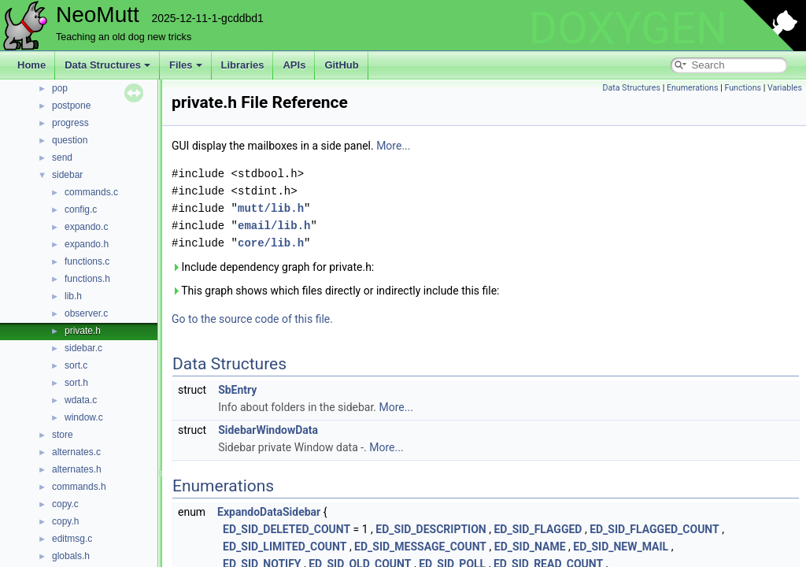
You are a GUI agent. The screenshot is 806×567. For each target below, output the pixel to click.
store (62, 434)
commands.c (91, 192)
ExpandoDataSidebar (268, 512)
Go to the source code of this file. (252, 319)
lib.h (73, 296)
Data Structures (107, 65)
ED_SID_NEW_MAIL (620, 546)
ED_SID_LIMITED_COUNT (284, 546)
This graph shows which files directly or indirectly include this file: (336, 290)
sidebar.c (83, 348)
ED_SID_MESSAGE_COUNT (420, 546)
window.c (84, 417)
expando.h (87, 244)
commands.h (79, 486)
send (62, 157)
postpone (71, 105)
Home (31, 65)
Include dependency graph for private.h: (273, 267)
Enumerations (693, 88)
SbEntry (237, 390)
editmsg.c (72, 538)
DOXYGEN (627, 28)
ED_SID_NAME (530, 546)
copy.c (65, 504)
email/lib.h (274, 225)
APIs (294, 65)
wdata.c (81, 400)
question (69, 140)
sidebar (67, 174)
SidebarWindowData (268, 430)
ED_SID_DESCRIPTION (430, 529)
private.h (83, 330)
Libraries (242, 65)
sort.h (76, 382)
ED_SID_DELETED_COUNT (286, 529)
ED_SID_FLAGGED (538, 529)
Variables (784, 88)
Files (185, 65)
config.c (81, 209)
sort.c (76, 365)
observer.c (86, 313)
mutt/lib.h (271, 208)
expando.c (86, 226)
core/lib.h (271, 242)
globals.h (71, 555)
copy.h (65, 521)
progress (70, 122)
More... (393, 145)
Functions (742, 88)
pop (60, 88)
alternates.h (77, 469)
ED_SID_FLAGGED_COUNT (654, 529)
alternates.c (76, 452)
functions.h (87, 278)
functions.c (87, 261)
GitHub (341, 65)
